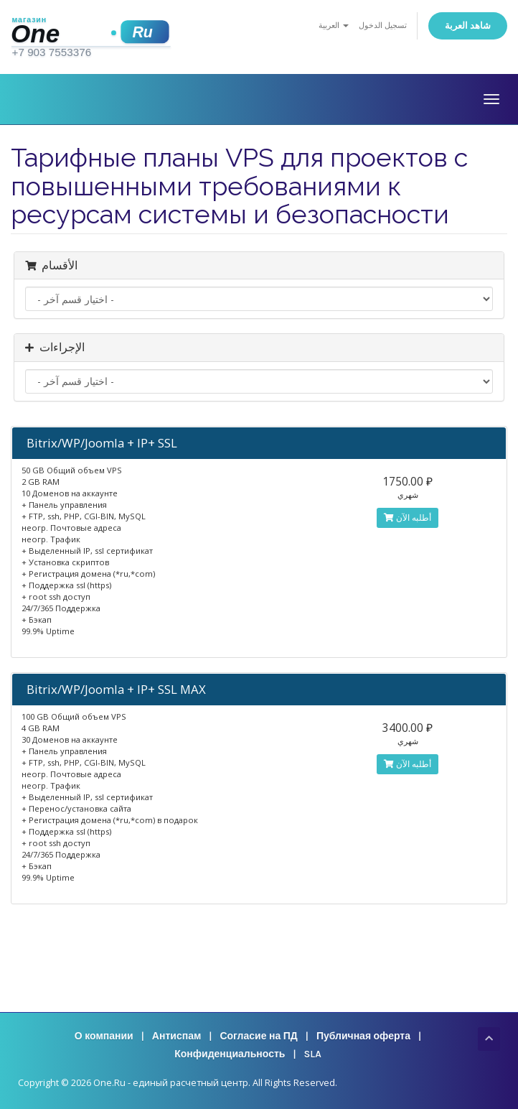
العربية (334, 25)
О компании (104, 1036)
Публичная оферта (363, 1036)
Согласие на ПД (258, 1036)
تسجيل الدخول (383, 25)
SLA (312, 1054)
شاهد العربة (468, 25)
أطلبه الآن (407, 517)
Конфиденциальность (229, 1054)
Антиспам (176, 1036)
